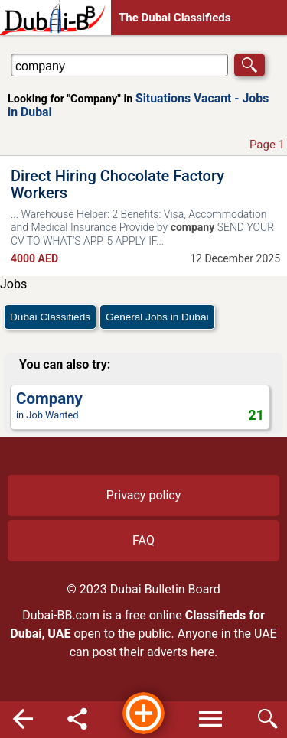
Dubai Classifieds (50, 317)
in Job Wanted (140, 406)
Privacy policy (143, 495)
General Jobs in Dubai (157, 317)
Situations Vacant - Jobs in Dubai (138, 105)
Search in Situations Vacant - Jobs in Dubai (56, 53)
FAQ (143, 540)
